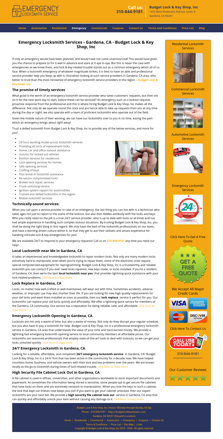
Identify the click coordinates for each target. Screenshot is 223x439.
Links (139, 424)
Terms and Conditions (162, 28)
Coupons (118, 28)
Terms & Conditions (96, 424)
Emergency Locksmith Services (188, 187)
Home (22, 28)
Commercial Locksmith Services (188, 91)
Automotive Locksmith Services (188, 136)
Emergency (79, 28)
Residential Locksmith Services (188, 46)
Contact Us (136, 28)
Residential (59, 28)
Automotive (39, 28)
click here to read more (57, 277)
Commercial (99, 28)
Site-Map (128, 424)
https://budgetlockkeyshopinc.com (127, 412)
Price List (188, 28)
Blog (202, 28)
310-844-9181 (129, 11)
